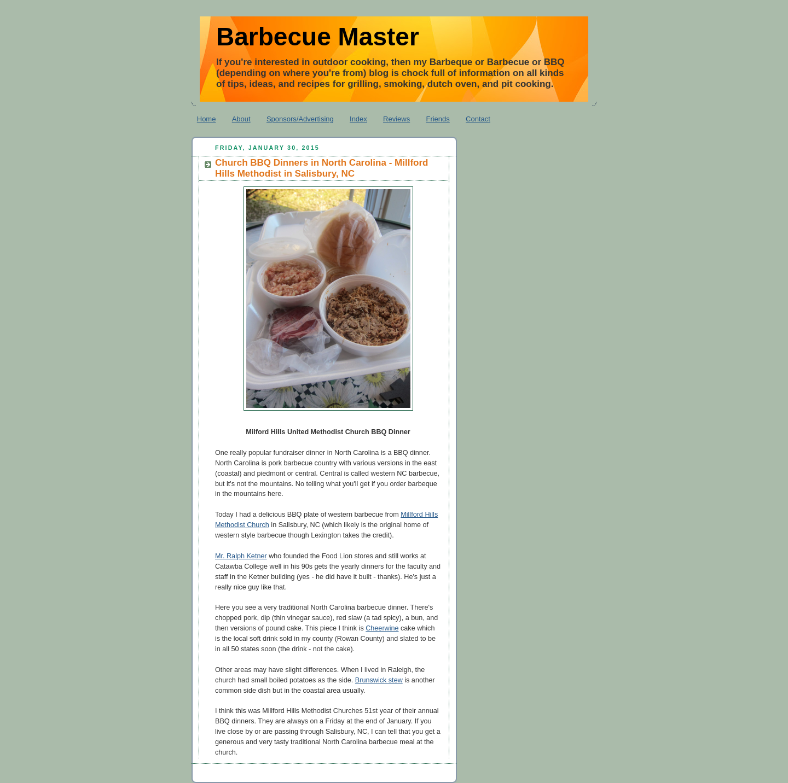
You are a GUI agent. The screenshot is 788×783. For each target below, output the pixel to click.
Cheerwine (382, 628)
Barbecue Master (317, 36)
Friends (437, 119)
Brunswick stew (379, 680)
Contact (478, 119)
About (241, 119)
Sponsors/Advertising (300, 119)
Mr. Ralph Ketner (241, 556)
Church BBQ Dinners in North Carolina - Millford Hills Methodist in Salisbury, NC (321, 168)
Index (358, 119)
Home (206, 119)
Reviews (396, 119)
